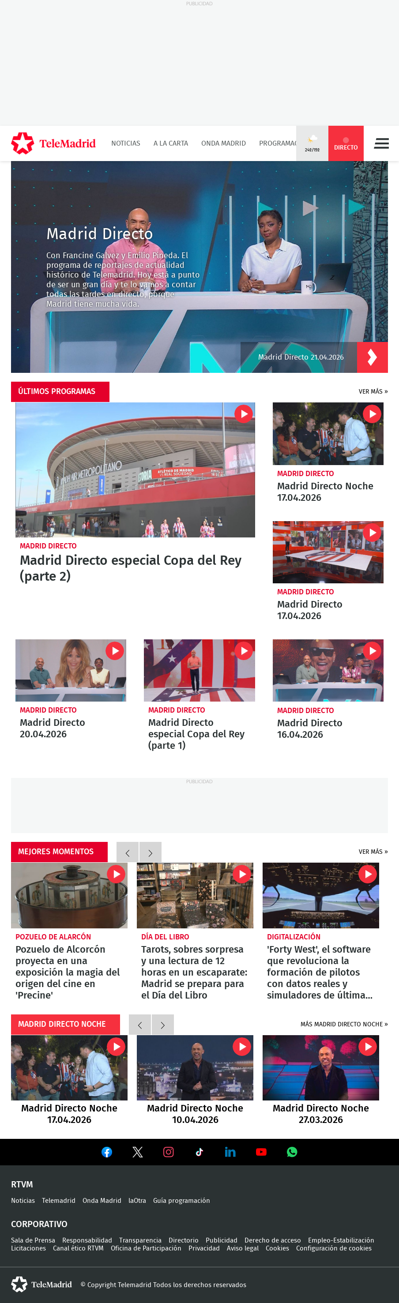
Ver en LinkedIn (230, 1152)
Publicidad (221, 1240)
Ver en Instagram (168, 1152)
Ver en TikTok (199, 1154)
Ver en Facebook (107, 1154)
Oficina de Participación (146, 1248)
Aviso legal (243, 1248)
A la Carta (171, 143)
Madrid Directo (48, 546)
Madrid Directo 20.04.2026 (70, 670)
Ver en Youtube (261, 1152)
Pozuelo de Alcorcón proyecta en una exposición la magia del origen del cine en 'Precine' (69, 895)
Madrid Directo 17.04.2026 (328, 552)
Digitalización (293, 937)
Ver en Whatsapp (292, 1152)
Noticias (125, 143)
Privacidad (204, 1248)
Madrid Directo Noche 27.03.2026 (321, 1068)
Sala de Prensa (33, 1240)
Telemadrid (58, 1201)
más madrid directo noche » (344, 1024)
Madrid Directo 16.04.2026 (328, 670)
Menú (381, 143)
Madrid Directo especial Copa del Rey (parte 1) (199, 670)
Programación (284, 143)
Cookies (277, 1248)
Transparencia (140, 1240)
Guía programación (181, 1201)
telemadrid (41, 1284)
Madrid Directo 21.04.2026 (301, 351)
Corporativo (39, 1224)
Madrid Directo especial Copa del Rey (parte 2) (135, 469)
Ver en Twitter (138, 1154)
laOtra (137, 1201)
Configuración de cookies (334, 1248)
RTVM (22, 1184)
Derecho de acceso (273, 1240)
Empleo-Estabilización (341, 1240)
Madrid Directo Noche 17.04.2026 (328, 433)
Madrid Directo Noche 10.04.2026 (195, 1068)
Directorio (184, 1240)
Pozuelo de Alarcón (53, 937)
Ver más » (373, 392)
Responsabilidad (87, 1240)
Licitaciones (28, 1248)
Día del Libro (165, 937)
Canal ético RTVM (78, 1248)
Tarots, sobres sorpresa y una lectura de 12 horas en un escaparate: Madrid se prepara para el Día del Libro (195, 895)
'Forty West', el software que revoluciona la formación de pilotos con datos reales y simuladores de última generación (321, 895)
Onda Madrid (223, 143)
